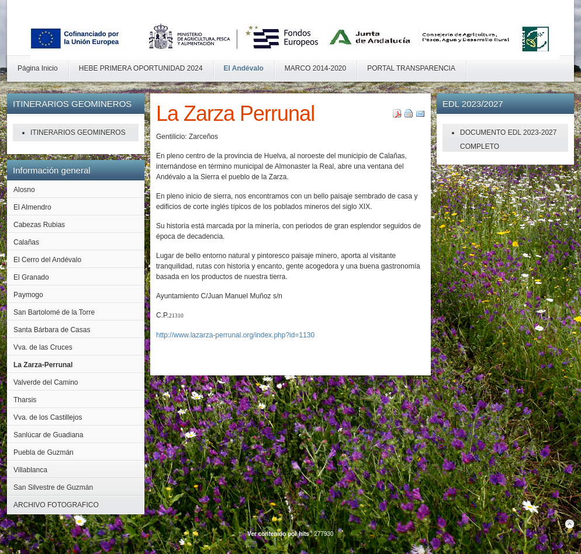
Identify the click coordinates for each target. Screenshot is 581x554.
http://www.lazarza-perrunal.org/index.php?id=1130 (235, 335)
